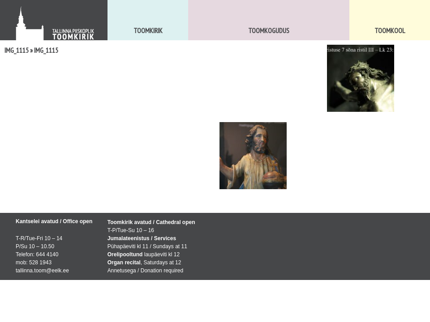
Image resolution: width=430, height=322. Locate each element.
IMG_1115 (16, 50)
